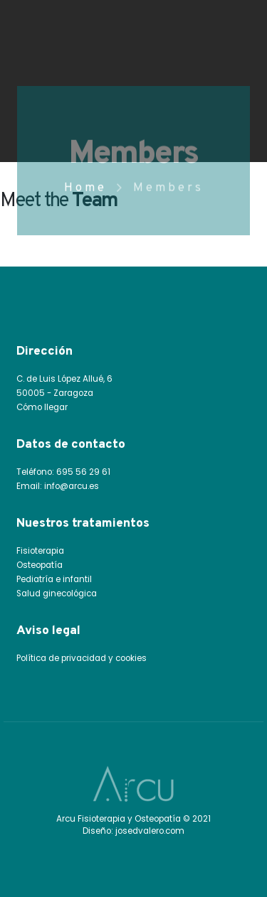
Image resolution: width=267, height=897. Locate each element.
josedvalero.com (149, 831)
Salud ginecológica (56, 593)
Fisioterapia (40, 551)
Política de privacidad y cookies (81, 658)
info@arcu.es (71, 486)
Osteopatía (39, 565)
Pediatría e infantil (54, 579)
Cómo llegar (42, 407)
